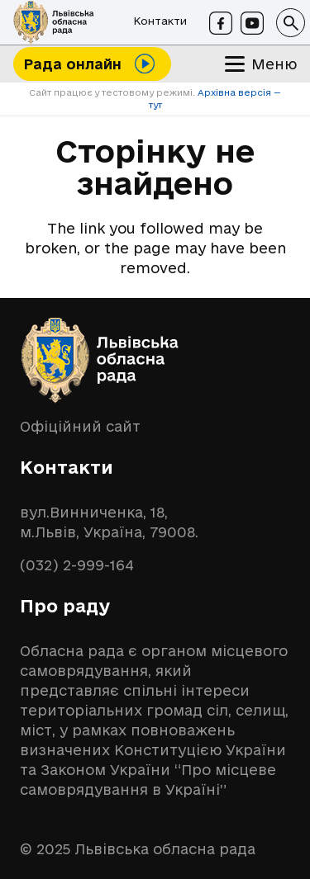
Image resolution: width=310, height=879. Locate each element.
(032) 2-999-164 (77, 565)
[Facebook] (220, 23)
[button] (290, 22)
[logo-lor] (53, 23)
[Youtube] (252, 23)
